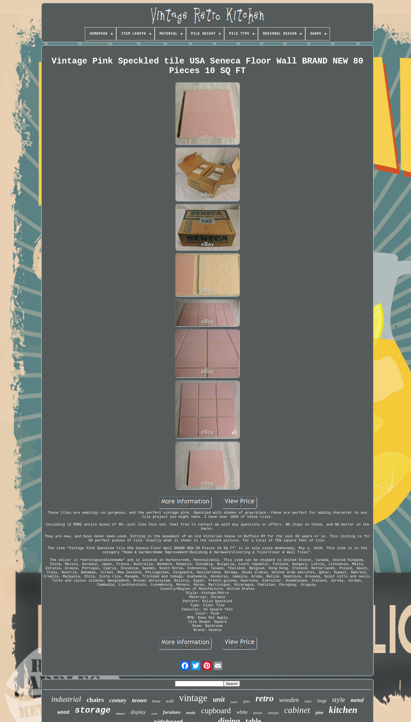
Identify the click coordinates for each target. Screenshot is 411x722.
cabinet (297, 710)
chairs (95, 699)
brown (139, 700)
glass (246, 701)
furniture (171, 712)
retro (265, 698)
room (154, 713)
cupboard (216, 710)
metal (357, 700)
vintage (193, 698)
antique (273, 713)
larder (234, 702)
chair (308, 701)
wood (63, 712)
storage (92, 710)
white (242, 712)
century (117, 700)
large (322, 700)
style (338, 699)
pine (319, 712)
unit (219, 699)
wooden (289, 699)
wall (170, 701)
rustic (191, 712)
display (138, 712)
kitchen (343, 710)
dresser (257, 713)
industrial (66, 699)
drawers (120, 713)
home (156, 701)
